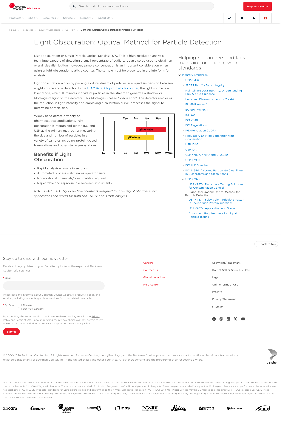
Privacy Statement (224, 299)
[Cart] (242, 18)
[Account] (254, 18)
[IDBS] (122, 409)
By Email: (9, 305)
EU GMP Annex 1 (196, 104)
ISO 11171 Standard (197, 165)
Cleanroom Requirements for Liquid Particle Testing (213, 215)
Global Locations (154, 277)
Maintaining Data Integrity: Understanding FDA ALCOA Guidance (213, 92)
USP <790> (192, 160)
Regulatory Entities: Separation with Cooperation (209, 137)
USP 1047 (191, 149)
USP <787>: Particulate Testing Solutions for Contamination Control (216, 186)
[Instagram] (221, 320)
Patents (217, 291)
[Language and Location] (266, 18)
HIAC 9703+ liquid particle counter (112, 88)
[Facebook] (214, 320)
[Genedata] (94, 408)
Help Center (151, 284)
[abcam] (10, 409)
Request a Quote (257, 6)
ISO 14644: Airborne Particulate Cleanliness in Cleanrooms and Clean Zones (214, 172)
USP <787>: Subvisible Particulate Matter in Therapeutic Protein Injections (216, 201)
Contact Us (150, 270)
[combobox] (142, 6)
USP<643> (192, 80)
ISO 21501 (191, 120)
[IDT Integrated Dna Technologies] (150, 409)
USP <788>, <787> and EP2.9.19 (206, 154)
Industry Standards (49, 29)
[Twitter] (235, 320)
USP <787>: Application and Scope (212, 208)
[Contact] (229, 18)
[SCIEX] (263, 409)
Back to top (266, 244)
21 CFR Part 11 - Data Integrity (205, 85)
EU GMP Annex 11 (196, 109)
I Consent (27, 305)
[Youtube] (243, 320)
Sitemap (217, 306)
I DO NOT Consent (32, 309)
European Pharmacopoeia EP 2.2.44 (209, 99)
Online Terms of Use (225, 284)
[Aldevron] (38, 409)
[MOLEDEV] (207, 409)
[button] (74, 6)
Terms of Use (23, 320)
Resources (27, 29)
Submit (11, 331)
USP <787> (192, 179)
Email (7, 278)
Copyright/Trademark (226, 262)
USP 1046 (191, 144)
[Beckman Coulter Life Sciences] (66, 409)
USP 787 (70, 29)
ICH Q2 (190, 114)
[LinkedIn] (228, 320)
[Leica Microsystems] (178, 409)
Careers (148, 262)
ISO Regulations (196, 125)
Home (12, 29)
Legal (215, 277)
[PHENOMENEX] (235, 409)
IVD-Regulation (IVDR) (200, 130)
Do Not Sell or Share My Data (231, 270)
